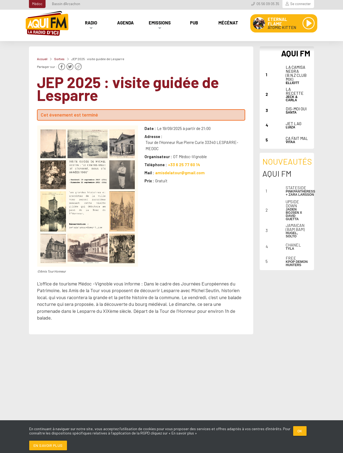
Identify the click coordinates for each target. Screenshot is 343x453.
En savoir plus (48, 445)
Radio (91, 22)
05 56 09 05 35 (267, 4)
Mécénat (228, 22)
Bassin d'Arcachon (66, 4)
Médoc (37, 4)
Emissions (160, 22)
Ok (299, 431)
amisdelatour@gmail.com (180, 172)
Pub (194, 22)
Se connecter (300, 4)
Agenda (125, 22)
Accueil (42, 59)
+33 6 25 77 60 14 (184, 164)
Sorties (59, 59)
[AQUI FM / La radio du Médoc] (47, 23)
